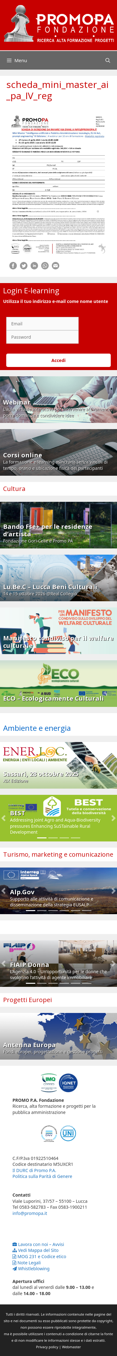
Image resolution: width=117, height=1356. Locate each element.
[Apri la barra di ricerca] (108, 60)
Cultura (14, 488)
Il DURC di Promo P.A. (34, 1170)
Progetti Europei (27, 1000)
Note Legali (26, 1263)
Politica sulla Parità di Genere (42, 1176)
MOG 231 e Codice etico (39, 1256)
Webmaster (71, 1347)
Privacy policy (47, 1347)
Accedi (58, 360)
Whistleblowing (31, 1268)
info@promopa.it (29, 1213)
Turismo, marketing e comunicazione (58, 854)
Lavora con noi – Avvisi (38, 1244)
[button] (3, 818)
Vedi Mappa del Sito (35, 1250)
